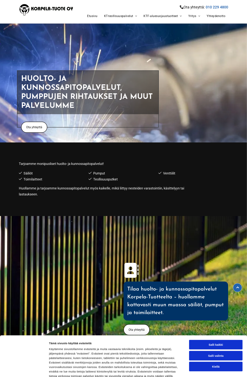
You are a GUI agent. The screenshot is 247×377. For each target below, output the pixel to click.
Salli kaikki (216, 323)
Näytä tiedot (200, 369)
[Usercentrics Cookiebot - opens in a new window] (24, 370)
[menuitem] (91, 16)
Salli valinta (216, 334)
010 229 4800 (217, 7)
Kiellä (216, 345)
